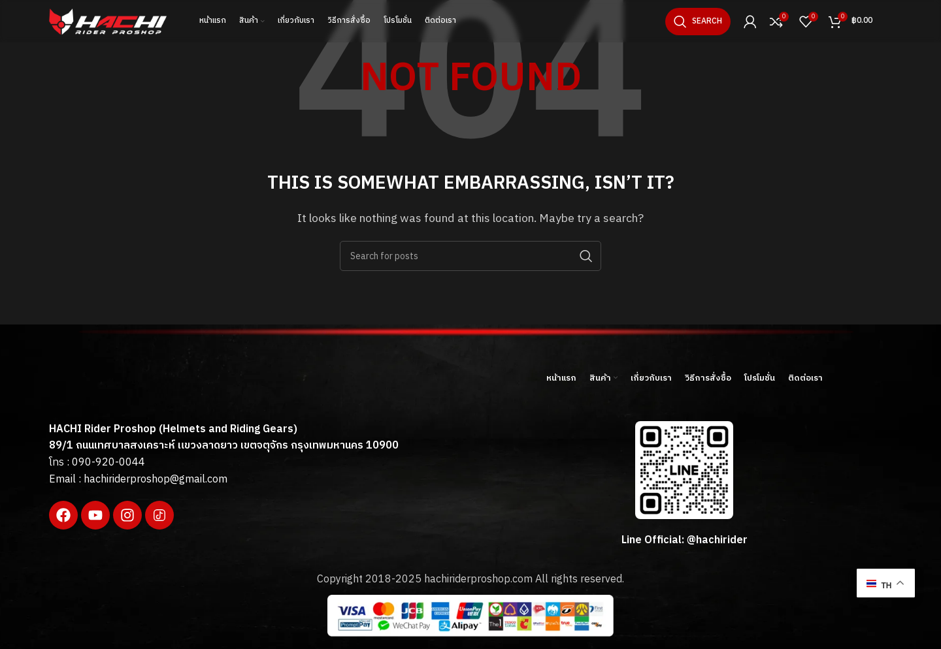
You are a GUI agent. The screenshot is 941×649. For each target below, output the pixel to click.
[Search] (698, 21)
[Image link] (147, 385)
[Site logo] (108, 21)
